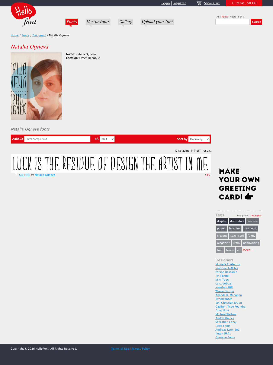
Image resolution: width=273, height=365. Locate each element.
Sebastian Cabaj (226, 322)
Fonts (72, 22)
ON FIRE (24, 175)
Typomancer (223, 299)
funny (251, 236)
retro (236, 243)
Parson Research (226, 272)
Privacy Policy (141, 349)
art (239, 250)
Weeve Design (224, 291)
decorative (237, 221)
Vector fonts (98, 22)
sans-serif (237, 236)
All (217, 17)
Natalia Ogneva (45, 175)
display (222, 221)
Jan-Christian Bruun (228, 303)
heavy (230, 250)
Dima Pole (222, 310)
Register (179, 3)
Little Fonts (223, 326)
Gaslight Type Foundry (230, 307)
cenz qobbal (223, 283)
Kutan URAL (223, 333)
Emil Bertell (222, 276)
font (220, 250)
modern (252, 221)
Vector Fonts (237, 17)
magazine (223, 243)
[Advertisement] (238, 98)
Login (165, 3)
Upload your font (157, 22)
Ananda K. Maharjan (228, 295)
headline (234, 228)
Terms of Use (120, 349)
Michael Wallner (225, 314)
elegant (222, 236)
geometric (250, 228)
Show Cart (212, 3)
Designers (39, 35)
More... (248, 250)
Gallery (125, 22)
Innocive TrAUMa (226, 268)
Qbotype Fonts (225, 337)
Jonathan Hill (224, 287)
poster (221, 228)
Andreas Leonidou (227, 330)
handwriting (251, 243)
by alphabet (243, 215)
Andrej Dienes (224, 318)
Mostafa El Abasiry (227, 264)
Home (15, 35)
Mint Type (222, 280)
